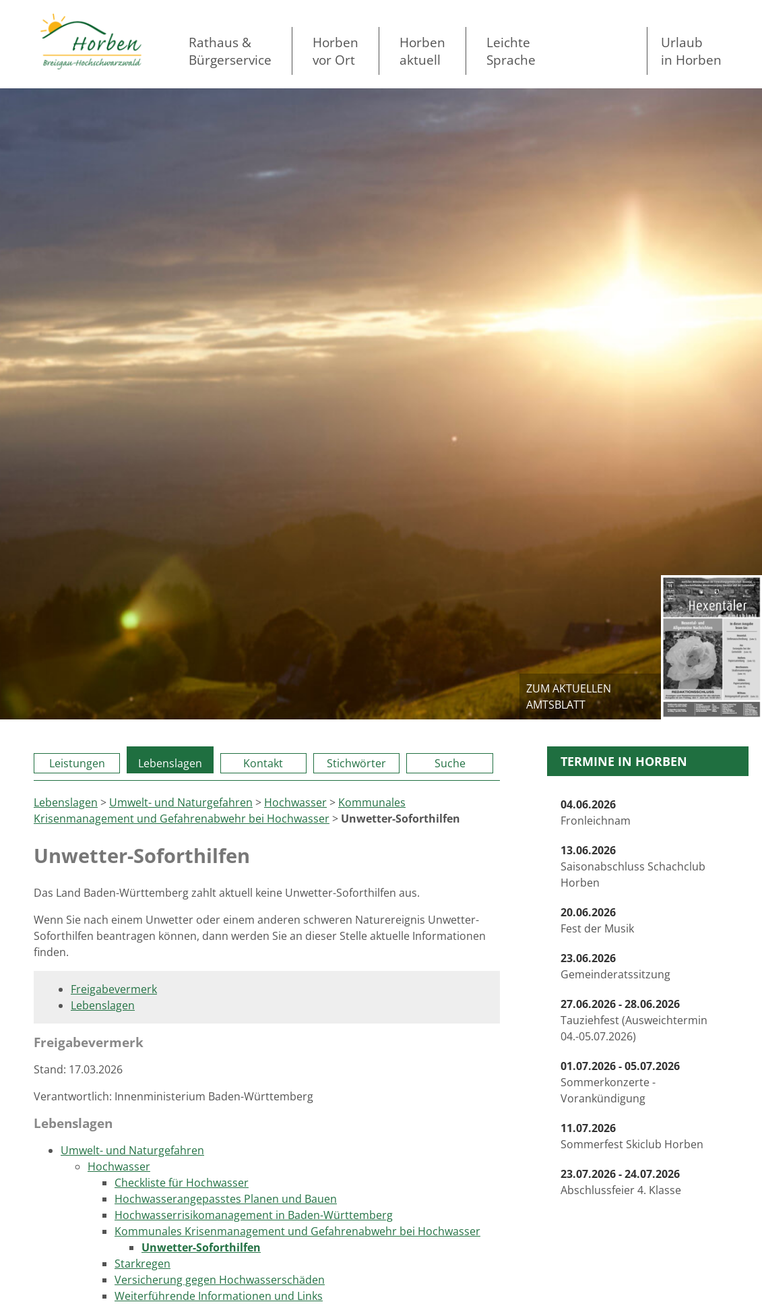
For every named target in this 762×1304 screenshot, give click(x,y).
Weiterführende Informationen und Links (219, 1295)
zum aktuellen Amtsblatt (568, 696)
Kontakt (263, 763)
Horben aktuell (422, 51)
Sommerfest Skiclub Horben (632, 1136)
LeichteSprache (511, 51)
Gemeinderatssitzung (615, 966)
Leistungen (77, 763)
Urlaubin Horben (691, 51)
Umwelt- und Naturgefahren (181, 802)
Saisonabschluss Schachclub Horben (633, 866)
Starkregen (142, 1263)
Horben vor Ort (335, 51)
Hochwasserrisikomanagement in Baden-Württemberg (254, 1215)
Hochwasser (295, 802)
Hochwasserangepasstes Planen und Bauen (226, 1198)
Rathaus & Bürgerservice (230, 51)
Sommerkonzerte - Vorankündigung (620, 1082)
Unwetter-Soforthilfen (201, 1247)
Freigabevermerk (114, 989)
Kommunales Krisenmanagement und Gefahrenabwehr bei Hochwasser (297, 1231)
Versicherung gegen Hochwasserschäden (220, 1279)
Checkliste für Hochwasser (182, 1182)
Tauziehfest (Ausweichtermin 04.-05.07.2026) (634, 1020)
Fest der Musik (597, 920)
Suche (450, 763)
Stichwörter (356, 763)
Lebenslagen (170, 763)
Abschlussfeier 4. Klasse (621, 1181)
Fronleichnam (596, 812)
